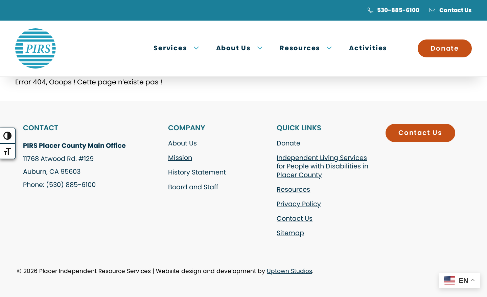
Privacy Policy (299, 204)
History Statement (197, 172)
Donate (445, 48)
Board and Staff (193, 187)
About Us (182, 143)
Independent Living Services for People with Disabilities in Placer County (322, 166)
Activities (368, 48)
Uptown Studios (289, 271)
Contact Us (451, 10)
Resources (293, 189)
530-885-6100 (393, 10)
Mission (180, 157)
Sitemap (290, 233)
